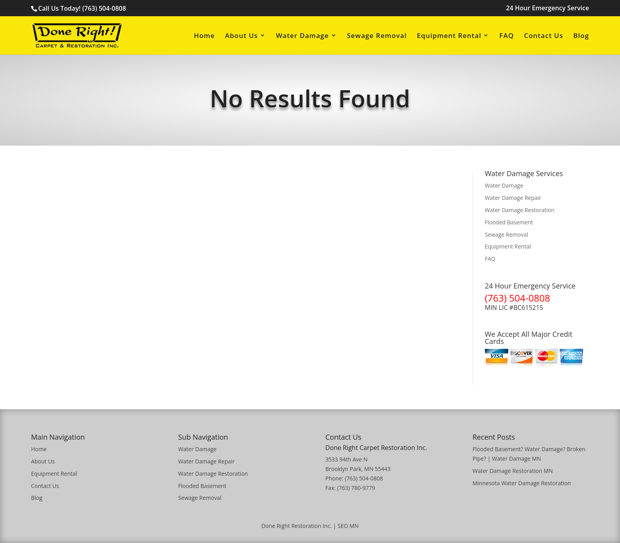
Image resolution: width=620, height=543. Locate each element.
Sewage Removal (376, 36)
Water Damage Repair (513, 197)
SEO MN (348, 526)
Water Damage (302, 36)
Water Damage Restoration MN (513, 471)
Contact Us (543, 36)
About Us (241, 36)
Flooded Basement (509, 222)
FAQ (506, 36)
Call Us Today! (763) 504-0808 (82, 8)
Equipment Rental (449, 36)
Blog (581, 36)
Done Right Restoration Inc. (296, 526)
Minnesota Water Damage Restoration (522, 483)
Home (204, 36)
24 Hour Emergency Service (547, 8)
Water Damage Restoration (519, 210)
